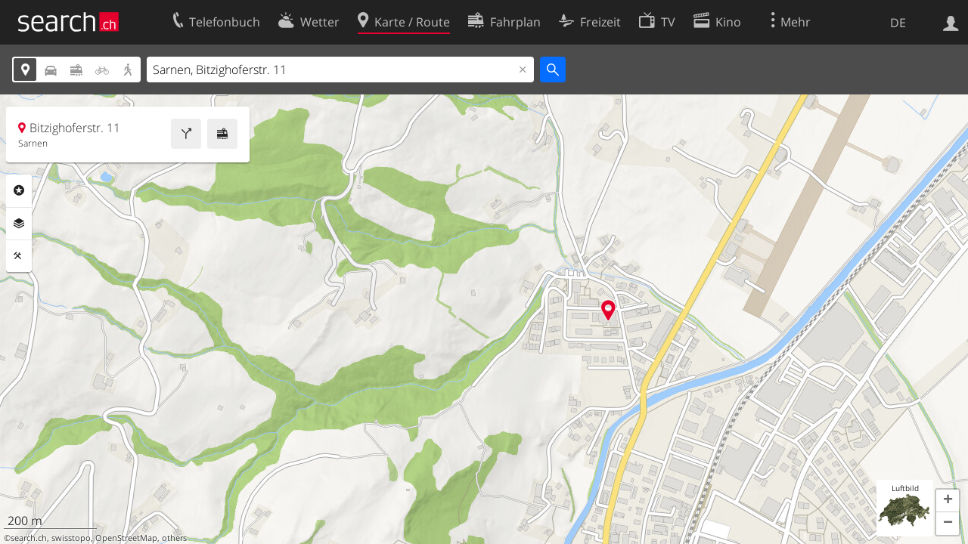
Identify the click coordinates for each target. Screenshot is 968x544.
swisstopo (71, 538)
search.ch (29, 538)
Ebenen (19, 224)
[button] (947, 501)
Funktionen (19, 256)
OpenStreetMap (126, 538)
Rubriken (19, 190)
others (174, 538)
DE (898, 22)
